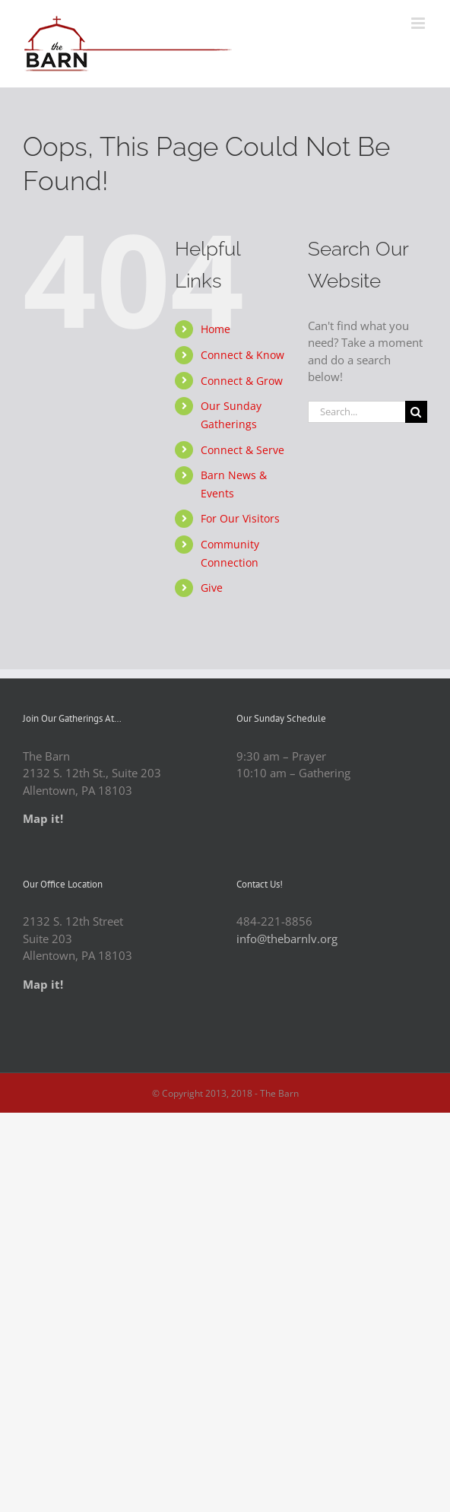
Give (212, 587)
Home (215, 329)
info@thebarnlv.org (287, 938)
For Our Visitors (240, 518)
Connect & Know (242, 355)
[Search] (416, 412)
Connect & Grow (242, 380)
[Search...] (356, 412)
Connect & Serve (242, 450)
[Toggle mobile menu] (419, 23)
